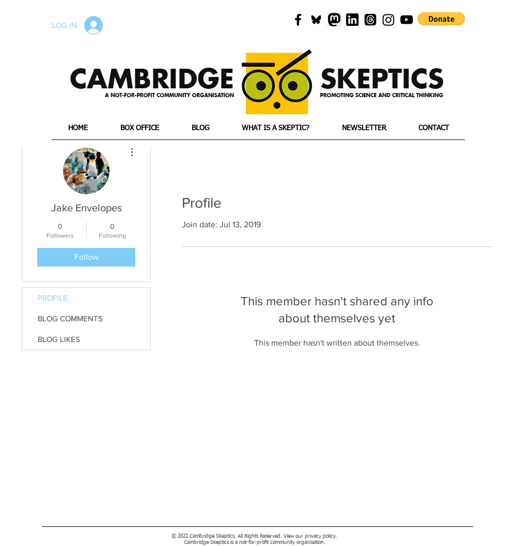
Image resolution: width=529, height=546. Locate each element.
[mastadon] (334, 19)
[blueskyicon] (316, 19)
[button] (441, 18)
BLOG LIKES (59, 339)
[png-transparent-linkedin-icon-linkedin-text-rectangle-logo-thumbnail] (352, 19)
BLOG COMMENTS (70, 318)
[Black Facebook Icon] (298, 19)
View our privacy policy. (310, 536)
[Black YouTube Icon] (406, 19)
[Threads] (370, 19)
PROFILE (53, 297)
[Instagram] (388, 19)
